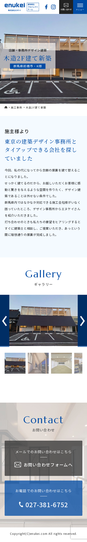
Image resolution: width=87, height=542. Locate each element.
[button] (82, 321)
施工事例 (16, 107)
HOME (6, 107)
